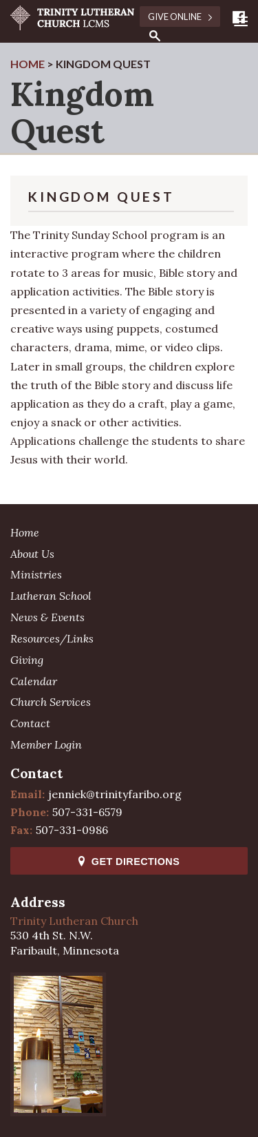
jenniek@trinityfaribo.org (115, 794)
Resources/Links (52, 638)
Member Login (46, 744)
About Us (32, 554)
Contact (30, 723)
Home (24, 532)
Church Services (50, 702)
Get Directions (129, 861)
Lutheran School (51, 596)
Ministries (36, 574)
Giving (26, 660)
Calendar (33, 681)
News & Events (47, 617)
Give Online (180, 16)
